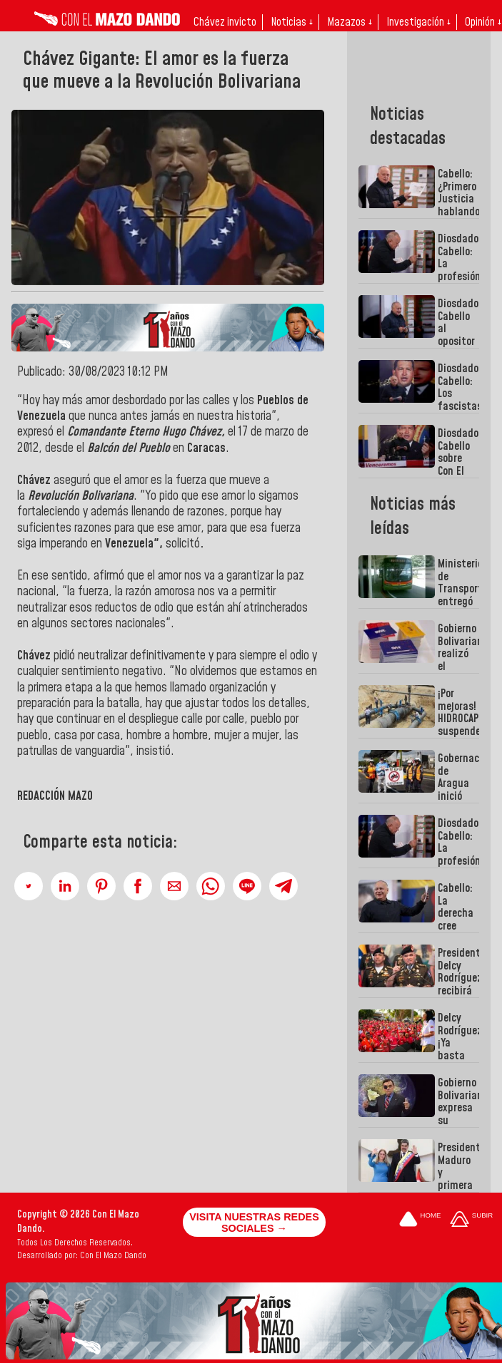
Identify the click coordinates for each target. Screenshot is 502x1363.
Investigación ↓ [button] (418, 22)
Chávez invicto (225, 22)
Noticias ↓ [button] (292, 22)
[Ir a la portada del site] (420, 1220)
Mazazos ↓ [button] (349, 22)
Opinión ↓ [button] (483, 22)
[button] (28, 886)
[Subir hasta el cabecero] (471, 1220)
